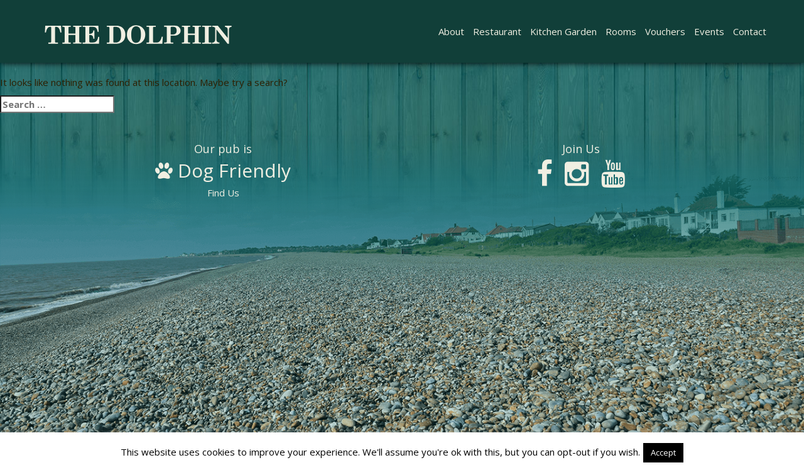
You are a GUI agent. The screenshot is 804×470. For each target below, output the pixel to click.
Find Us (223, 171)
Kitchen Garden (563, 31)
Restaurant (497, 31)
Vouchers (665, 31)
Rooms (621, 31)
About (451, 31)
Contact (749, 31)
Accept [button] (663, 452)
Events (709, 31)
